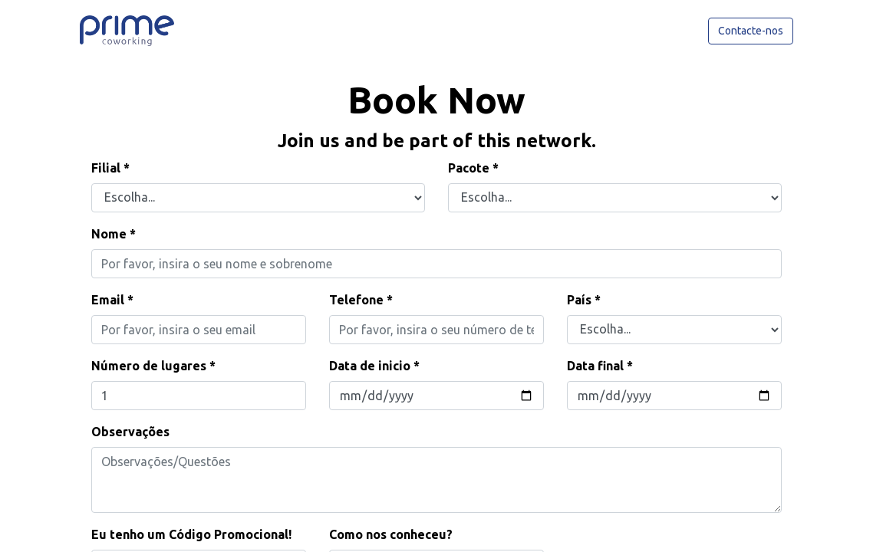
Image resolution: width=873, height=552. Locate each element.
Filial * (110, 168)
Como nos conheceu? (391, 534)
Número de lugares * (153, 366)
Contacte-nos (750, 31)
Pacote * (473, 168)
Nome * (113, 234)
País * (584, 300)
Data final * (600, 366)
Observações (130, 432)
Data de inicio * (374, 366)
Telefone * (361, 300)
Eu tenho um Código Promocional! (191, 534)
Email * (112, 300)
